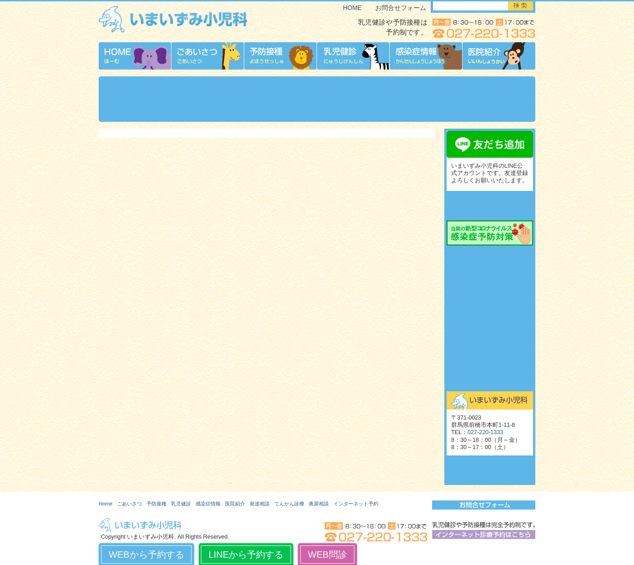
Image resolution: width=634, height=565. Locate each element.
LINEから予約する (246, 555)
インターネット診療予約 (490, 205)
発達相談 (260, 503)
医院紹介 (235, 503)
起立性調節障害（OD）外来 (490, 339)
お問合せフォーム (400, 8)
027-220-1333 (485, 432)
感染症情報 (208, 503)
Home (105, 503)
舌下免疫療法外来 (490, 359)
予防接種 (156, 503)
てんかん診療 (490, 298)
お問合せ (490, 379)
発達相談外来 (490, 257)
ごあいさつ (129, 503)
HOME (352, 8)
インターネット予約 (355, 503)
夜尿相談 (490, 318)
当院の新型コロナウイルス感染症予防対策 (490, 232)
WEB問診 (327, 555)
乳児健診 (181, 503)
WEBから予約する (146, 555)
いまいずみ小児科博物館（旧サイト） (490, 470)
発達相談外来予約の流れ (490, 277)
